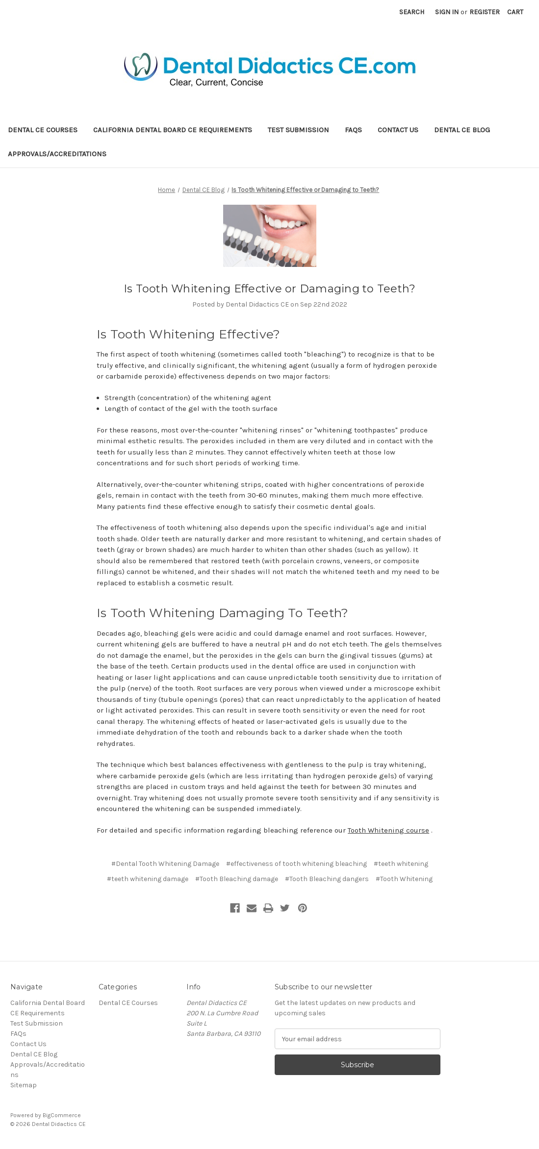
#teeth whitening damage (147, 879)
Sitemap (23, 1085)
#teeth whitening (401, 864)
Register (484, 12)
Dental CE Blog (462, 129)
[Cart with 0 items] (515, 12)
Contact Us (398, 129)
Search (411, 12)
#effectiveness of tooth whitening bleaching (296, 864)
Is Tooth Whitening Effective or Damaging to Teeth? (270, 288)
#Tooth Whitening (404, 879)
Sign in (447, 12)
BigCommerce (62, 1115)
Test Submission (298, 129)
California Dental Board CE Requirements (172, 129)
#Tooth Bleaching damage (236, 879)
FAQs (353, 129)
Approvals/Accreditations (57, 153)
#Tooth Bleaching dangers (327, 879)
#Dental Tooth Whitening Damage (165, 864)
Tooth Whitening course (388, 830)
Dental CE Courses (42, 129)
